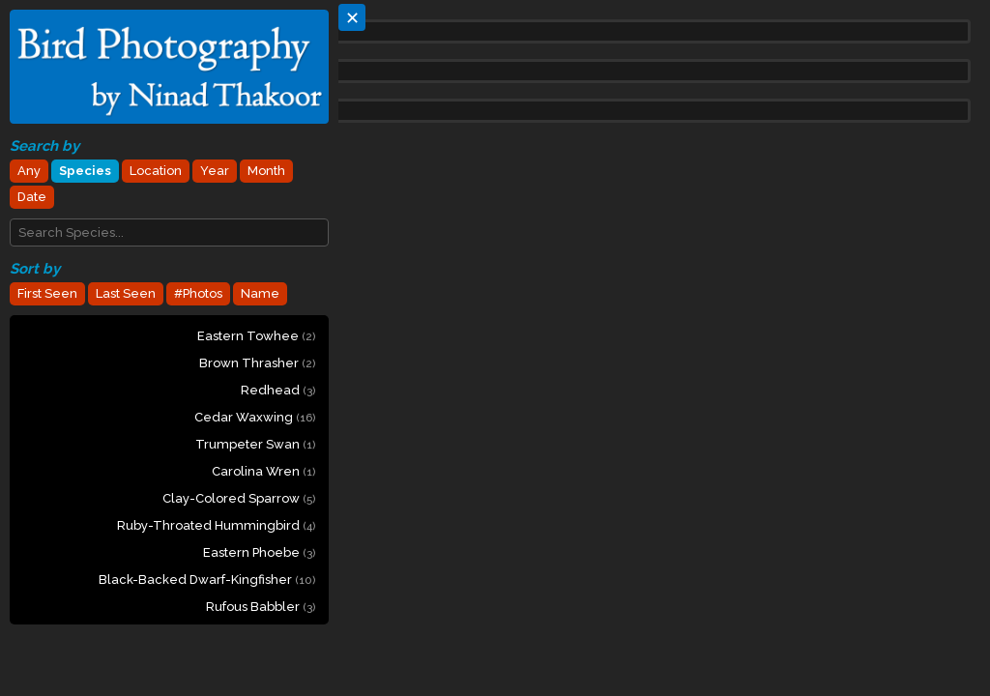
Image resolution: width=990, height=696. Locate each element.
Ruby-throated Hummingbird (216, 525)
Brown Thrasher (257, 363)
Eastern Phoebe (259, 552)
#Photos (198, 293)
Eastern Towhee (256, 336)
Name (260, 293)
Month (266, 170)
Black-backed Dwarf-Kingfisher (207, 579)
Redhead (278, 390)
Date (31, 196)
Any (29, 170)
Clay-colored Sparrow (238, 498)
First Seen (47, 293)
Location (156, 170)
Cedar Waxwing (254, 417)
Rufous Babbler (260, 606)
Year (214, 170)
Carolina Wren (263, 471)
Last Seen (126, 293)
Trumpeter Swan (255, 444)
